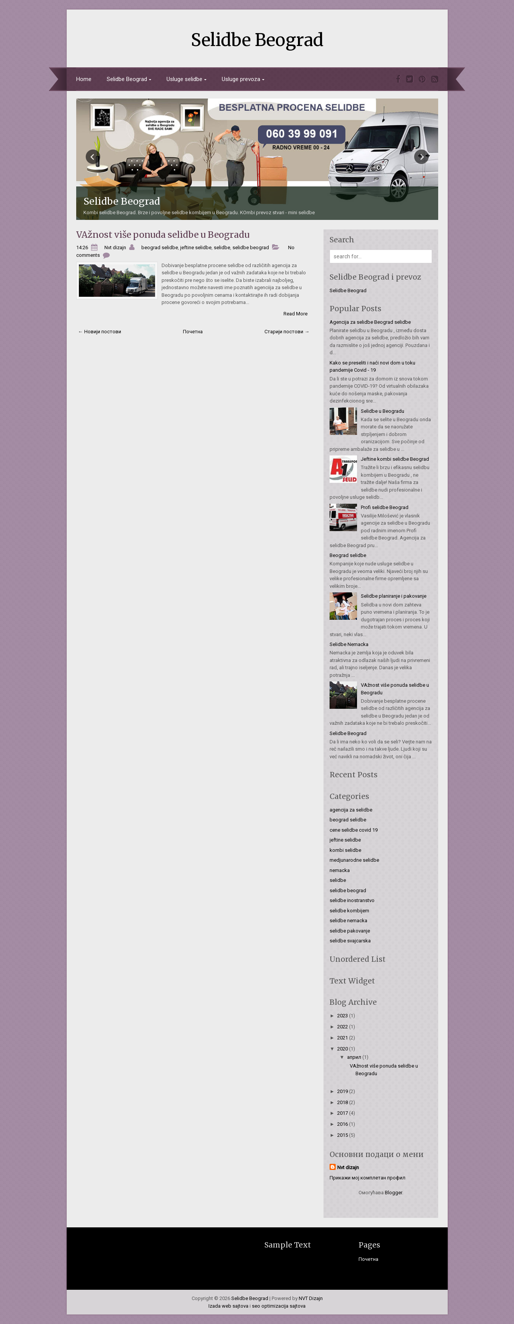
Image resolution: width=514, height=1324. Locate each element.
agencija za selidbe (351, 810)
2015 (343, 1135)
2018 (343, 1102)
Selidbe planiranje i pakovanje (393, 596)
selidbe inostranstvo (352, 900)
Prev (93, 157)
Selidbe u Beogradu (382, 411)
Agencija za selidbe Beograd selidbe (370, 322)
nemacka (340, 870)
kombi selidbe (345, 850)
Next (421, 157)
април (354, 1057)
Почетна (193, 331)
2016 (343, 1124)
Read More (295, 314)
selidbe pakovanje (350, 931)
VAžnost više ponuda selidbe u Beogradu (163, 234)
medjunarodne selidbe (354, 860)
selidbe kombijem (349, 910)
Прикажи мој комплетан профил (367, 1178)
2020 (343, 1049)
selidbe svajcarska (350, 941)
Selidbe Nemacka (349, 644)
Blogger (393, 1192)
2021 (343, 1038)
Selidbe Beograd (257, 40)
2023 (343, 1015)
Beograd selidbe (348, 555)
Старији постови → (286, 331)
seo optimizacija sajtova (279, 1306)
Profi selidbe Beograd (384, 507)
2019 (343, 1091)
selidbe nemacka (348, 920)
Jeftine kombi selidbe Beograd (395, 459)
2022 (343, 1027)
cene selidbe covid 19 (354, 830)
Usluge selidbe (184, 79)
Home (83, 79)
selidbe (222, 247)
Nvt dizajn (348, 1167)
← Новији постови (99, 331)
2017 (343, 1113)
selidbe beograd (250, 247)
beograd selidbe (159, 247)
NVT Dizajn (311, 1298)
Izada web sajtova (228, 1306)
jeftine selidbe (195, 247)
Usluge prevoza (241, 79)
